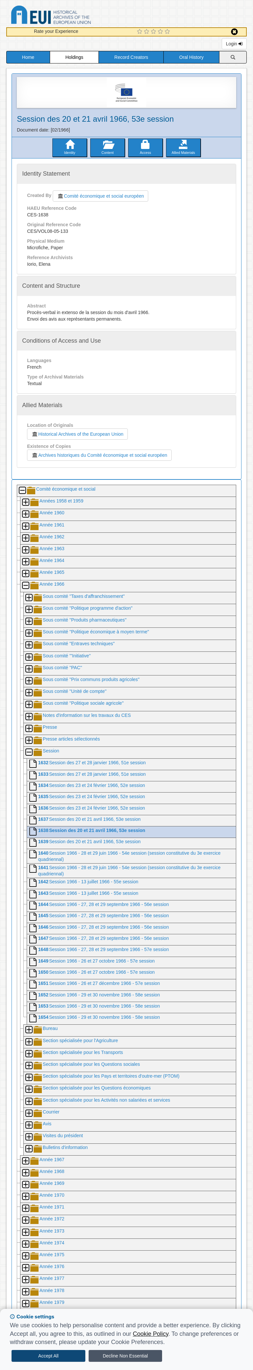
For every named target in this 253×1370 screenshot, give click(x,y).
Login (234, 43)
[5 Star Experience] (168, 32)
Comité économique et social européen (100, 196)
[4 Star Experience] (161, 32)
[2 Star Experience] (147, 32)
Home (28, 57)
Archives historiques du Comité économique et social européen (99, 455)
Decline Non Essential (125, 1355)
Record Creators (131, 57)
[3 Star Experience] (154, 32)
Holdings (74, 57)
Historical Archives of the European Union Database (69, 16)
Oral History (191, 57)
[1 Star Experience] (140, 32)
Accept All (48, 1355)
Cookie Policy (150, 1334)
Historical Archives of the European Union (77, 434)
